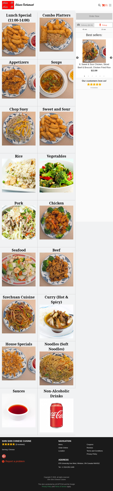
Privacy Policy (92, 454)
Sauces (19, 391)
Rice (19, 156)
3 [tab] (92, 76)
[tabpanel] (94, 58)
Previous (77, 57)
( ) (105, 5)
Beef (56, 250)
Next (111, 57)
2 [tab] (88, 76)
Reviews (90, 448)
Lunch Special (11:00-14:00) (19, 18)
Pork (18, 203)
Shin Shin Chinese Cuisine (16, 441)
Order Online (63, 448)
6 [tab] (104, 76)
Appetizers (19, 62)
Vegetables (56, 156)
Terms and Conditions (95, 451)
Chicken (56, 203)
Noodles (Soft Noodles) (56, 346)
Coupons (90, 444)
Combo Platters (56, 15)
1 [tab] (84, 76)
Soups (56, 62)
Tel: (66, 467)
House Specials (18, 344)
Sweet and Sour (56, 109)
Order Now (94, 16)
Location (62, 451)
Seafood (19, 250)
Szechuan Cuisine (19, 297)
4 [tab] (96, 76)
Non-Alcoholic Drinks (56, 393)
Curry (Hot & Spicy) (56, 299)
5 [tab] (100, 76)
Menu (61, 444)
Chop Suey (18, 109)
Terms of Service (61, 486)
